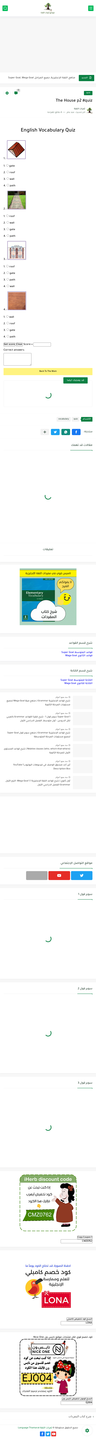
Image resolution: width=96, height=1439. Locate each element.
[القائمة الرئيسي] (91, 8)
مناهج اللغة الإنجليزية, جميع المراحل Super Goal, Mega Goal (41, 78)
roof (11, 172)
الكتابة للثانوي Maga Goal (78, 683)
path (11, 186)
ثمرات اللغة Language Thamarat (35, 1428)
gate (10, 166)
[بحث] (5, 8)
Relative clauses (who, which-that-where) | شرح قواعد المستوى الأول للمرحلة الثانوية (37, 751)
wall (10, 179)
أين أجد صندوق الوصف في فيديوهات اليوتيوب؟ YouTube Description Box (41, 767)
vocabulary (63, 419)
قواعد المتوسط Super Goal (76, 652)
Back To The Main (48, 371)
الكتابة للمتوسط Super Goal (76, 680)
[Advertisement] (48, 45)
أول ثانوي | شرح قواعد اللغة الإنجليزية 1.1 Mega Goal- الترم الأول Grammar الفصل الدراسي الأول (38, 783)
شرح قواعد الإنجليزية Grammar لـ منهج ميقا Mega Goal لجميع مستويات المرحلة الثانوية (38, 703)
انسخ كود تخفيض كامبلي (79, 1319)
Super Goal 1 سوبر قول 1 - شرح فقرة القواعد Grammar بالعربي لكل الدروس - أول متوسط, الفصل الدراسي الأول (38, 719)
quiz (88, 93)
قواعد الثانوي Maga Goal (78, 655)
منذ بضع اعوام (62, 697)
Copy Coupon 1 (85, 1237)
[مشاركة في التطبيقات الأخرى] (44, 432)
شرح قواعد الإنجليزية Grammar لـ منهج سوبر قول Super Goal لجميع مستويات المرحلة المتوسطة (38, 735)
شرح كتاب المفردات (79, 1416)
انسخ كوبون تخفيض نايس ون (77, 1399)
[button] (76, 432)
